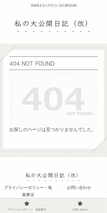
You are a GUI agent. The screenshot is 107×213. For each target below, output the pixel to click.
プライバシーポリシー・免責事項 (28, 191)
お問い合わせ (79, 187)
